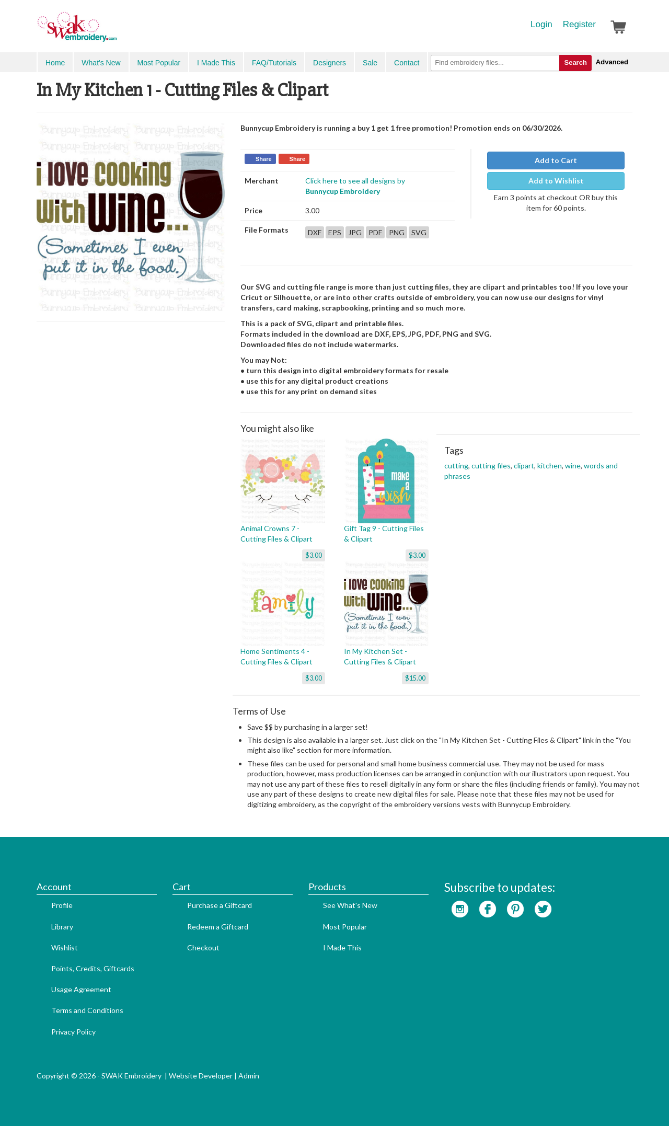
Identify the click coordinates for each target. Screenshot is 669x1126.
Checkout (203, 947)
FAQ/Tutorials (274, 63)
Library (62, 926)
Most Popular (158, 63)
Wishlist (64, 947)
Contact (406, 63)
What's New (101, 63)
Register (579, 24)
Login (541, 24)
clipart (524, 465)
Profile (62, 905)
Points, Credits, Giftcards (92, 968)
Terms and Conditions (87, 1010)
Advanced (612, 62)
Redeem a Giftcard (217, 926)
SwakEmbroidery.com (115, 31)
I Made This (216, 63)
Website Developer (201, 1075)
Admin (248, 1075)
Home (55, 63)
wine (573, 465)
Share (264, 159)
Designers (329, 63)
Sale (370, 63)
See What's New (350, 905)
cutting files (491, 465)
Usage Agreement (81, 989)
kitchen (549, 465)
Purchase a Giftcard (219, 905)
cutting (456, 465)
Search (575, 62)
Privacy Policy (73, 1031)
